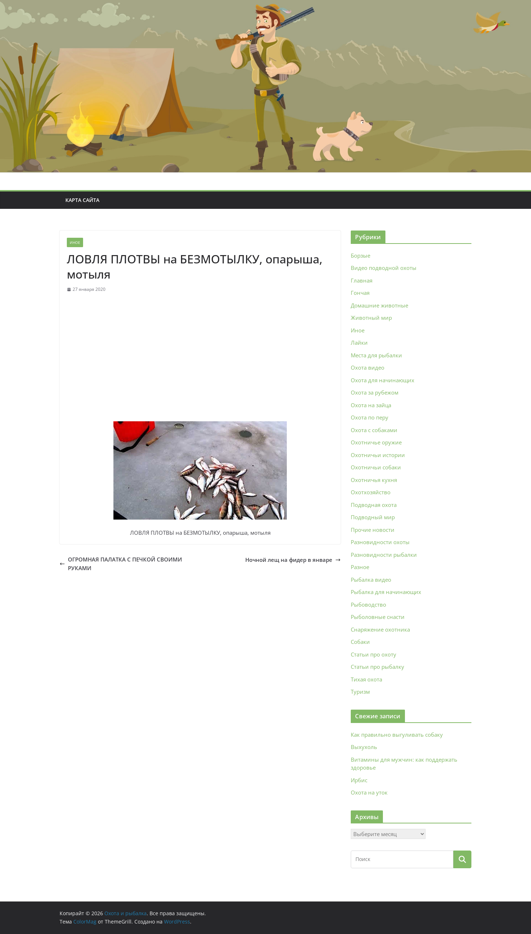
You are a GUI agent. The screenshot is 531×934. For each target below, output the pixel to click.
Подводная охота (374, 504)
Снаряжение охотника (380, 629)
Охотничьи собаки (376, 467)
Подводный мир (373, 517)
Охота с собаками (374, 430)
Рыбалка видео (371, 579)
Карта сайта (82, 200)
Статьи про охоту (373, 654)
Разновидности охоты (380, 542)
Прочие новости (372, 529)
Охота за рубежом (374, 392)
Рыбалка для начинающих (386, 591)
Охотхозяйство (370, 492)
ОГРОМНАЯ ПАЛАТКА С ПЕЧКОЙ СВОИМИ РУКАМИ (121, 564)
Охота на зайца (371, 405)
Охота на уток (369, 792)
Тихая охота (366, 679)
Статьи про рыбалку (377, 666)
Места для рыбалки (376, 355)
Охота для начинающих (382, 380)
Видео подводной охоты (383, 267)
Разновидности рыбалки (384, 554)
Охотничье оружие (376, 442)
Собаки (360, 641)
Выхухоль (364, 746)
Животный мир (371, 317)
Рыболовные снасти (378, 616)
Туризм (360, 691)
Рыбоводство (368, 604)
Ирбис (359, 780)
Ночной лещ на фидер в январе (293, 559)
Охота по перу (369, 417)
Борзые (360, 255)
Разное (360, 567)
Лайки (359, 342)
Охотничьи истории (378, 455)
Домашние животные (379, 305)
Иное (75, 242)
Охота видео (367, 367)
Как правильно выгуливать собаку (397, 734)
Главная (361, 280)
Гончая (360, 292)
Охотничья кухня (374, 479)
